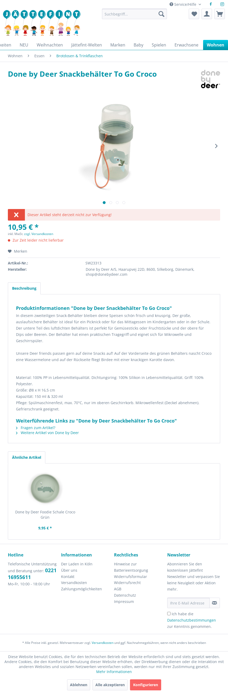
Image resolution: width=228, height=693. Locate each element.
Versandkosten (74, 582)
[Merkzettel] (194, 14)
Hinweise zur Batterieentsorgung (131, 567)
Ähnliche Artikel (26, 457)
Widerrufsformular (130, 576)
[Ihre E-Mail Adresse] (188, 603)
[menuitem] (134, 16)
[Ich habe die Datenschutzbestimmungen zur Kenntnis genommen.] (169, 613)
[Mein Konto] (207, 14)
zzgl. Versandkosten (38, 234)
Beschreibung (24, 288)
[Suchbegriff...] (134, 14)
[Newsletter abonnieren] (214, 603)
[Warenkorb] (219, 14)
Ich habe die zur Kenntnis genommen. (191, 620)
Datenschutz (125, 595)
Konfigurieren (145, 684)
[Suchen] (161, 14)
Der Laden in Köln (77, 563)
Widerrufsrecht (127, 582)
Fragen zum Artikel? (35, 427)
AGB (117, 588)
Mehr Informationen (114, 671)
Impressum (124, 601)
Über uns (69, 570)
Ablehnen (78, 684)
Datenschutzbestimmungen (191, 620)
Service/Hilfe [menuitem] (183, 4)
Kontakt (67, 576)
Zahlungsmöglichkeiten (81, 588)
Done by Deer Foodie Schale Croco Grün (45, 514)
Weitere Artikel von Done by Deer (47, 432)
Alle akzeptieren (110, 684)
